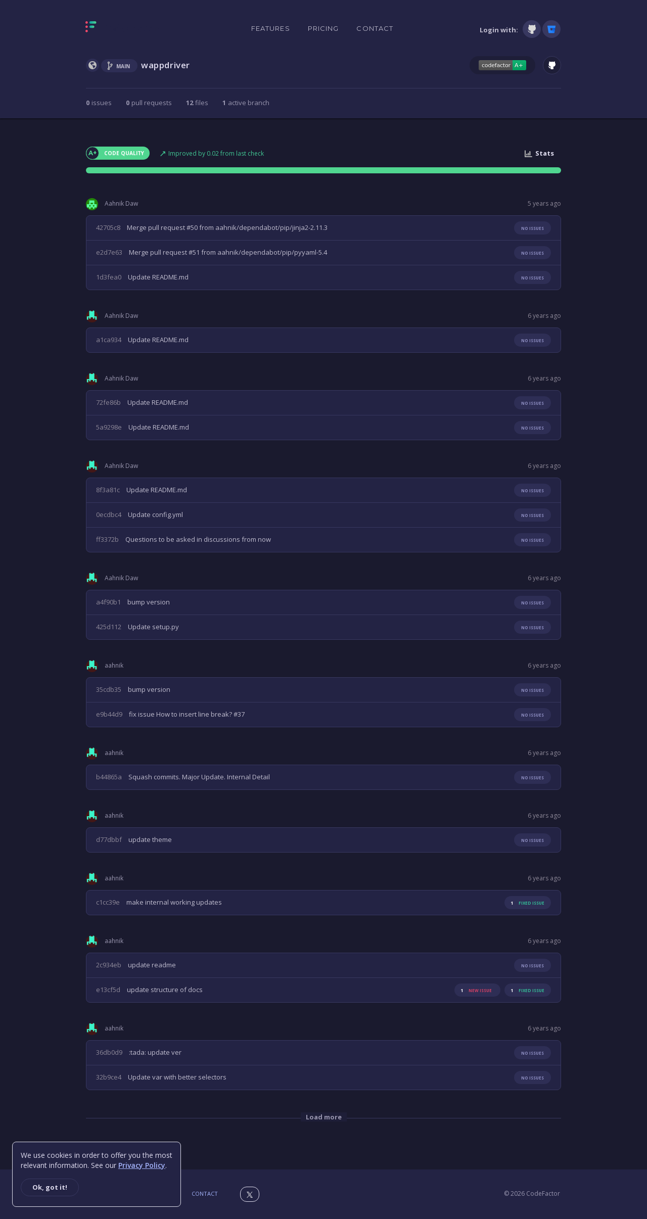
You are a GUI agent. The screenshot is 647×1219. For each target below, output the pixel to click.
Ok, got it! (49, 1187)
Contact (374, 28)
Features (270, 28)
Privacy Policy (141, 1165)
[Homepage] (122, 29)
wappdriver (165, 65)
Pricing (323, 28)
